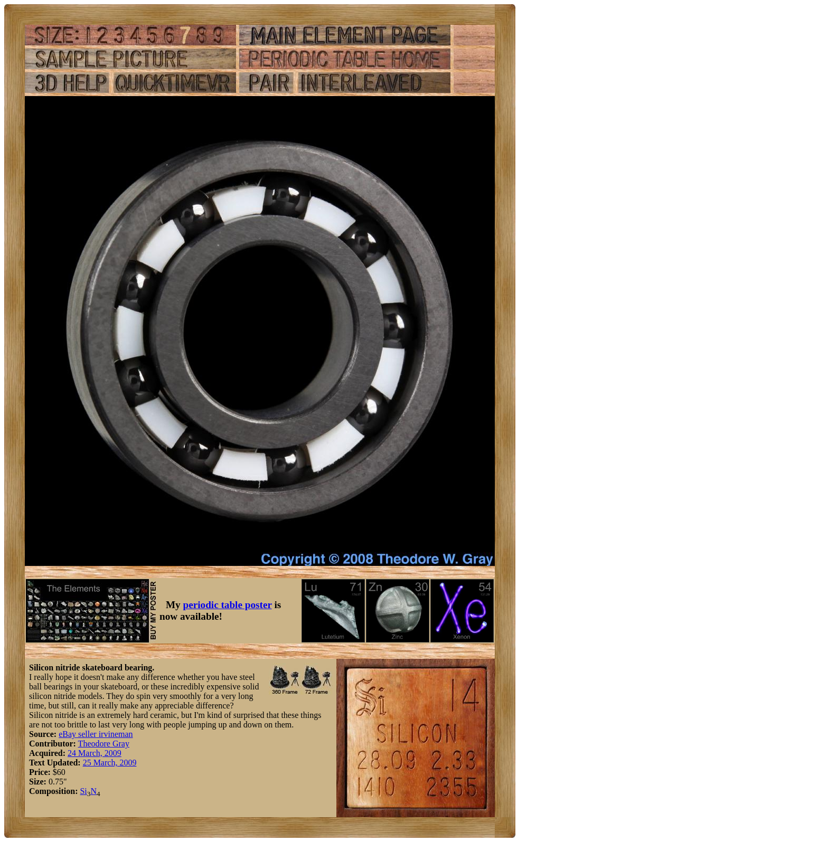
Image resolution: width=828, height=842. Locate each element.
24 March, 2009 (94, 753)
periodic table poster (227, 604)
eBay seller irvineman (96, 734)
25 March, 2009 (110, 762)
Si (83, 791)
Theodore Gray (103, 743)
